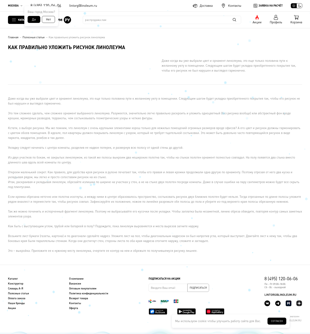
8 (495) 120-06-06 (45, 5)
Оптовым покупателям (82, 288)
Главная (13, 37)
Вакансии (75, 283)
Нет (48, 19)
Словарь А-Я (15, 288)
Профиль (276, 22)
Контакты (234, 5)
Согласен (277, 321)
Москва (13, 5)
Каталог (23, 19)
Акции (257, 22)
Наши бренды (16, 303)
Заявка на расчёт (271, 5)
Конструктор (15, 283)
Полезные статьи (33, 37)
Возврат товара (78, 298)
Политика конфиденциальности (88, 293)
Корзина (296, 22)
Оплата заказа (16, 298)
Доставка (206, 5)
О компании (76, 278)
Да (34, 19)
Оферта (73, 308)
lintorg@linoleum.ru (83, 6)
